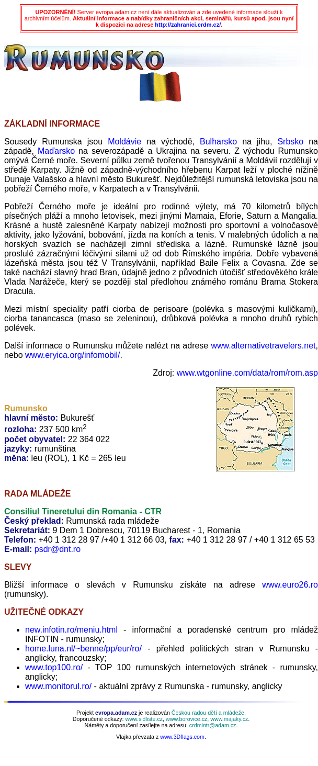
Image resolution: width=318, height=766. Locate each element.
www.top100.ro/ (54, 667)
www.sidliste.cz (144, 719)
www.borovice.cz (186, 719)
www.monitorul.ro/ (58, 686)
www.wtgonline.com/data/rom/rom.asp (247, 372)
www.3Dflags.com (182, 737)
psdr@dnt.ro (58, 549)
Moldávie (124, 141)
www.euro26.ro (290, 584)
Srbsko (290, 141)
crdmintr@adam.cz (212, 725)
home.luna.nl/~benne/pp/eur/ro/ (83, 648)
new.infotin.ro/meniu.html (71, 629)
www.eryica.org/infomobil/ (72, 355)
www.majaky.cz (229, 719)
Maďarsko (56, 151)
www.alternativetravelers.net (263, 345)
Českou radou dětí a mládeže (208, 712)
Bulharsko (218, 141)
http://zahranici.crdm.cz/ (188, 24)
